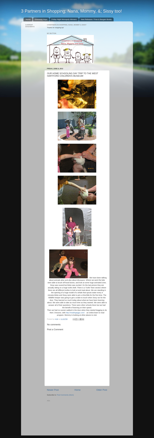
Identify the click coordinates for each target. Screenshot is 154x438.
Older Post (101, 390)
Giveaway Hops (41, 19)
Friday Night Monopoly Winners (64, 19)
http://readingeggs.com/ (75, 313)
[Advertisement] (65, 417)
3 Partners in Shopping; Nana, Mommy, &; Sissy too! (71, 11)
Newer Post (53, 390)
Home (28, 19)
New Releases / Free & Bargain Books (96, 19)
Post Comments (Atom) (65, 395)
